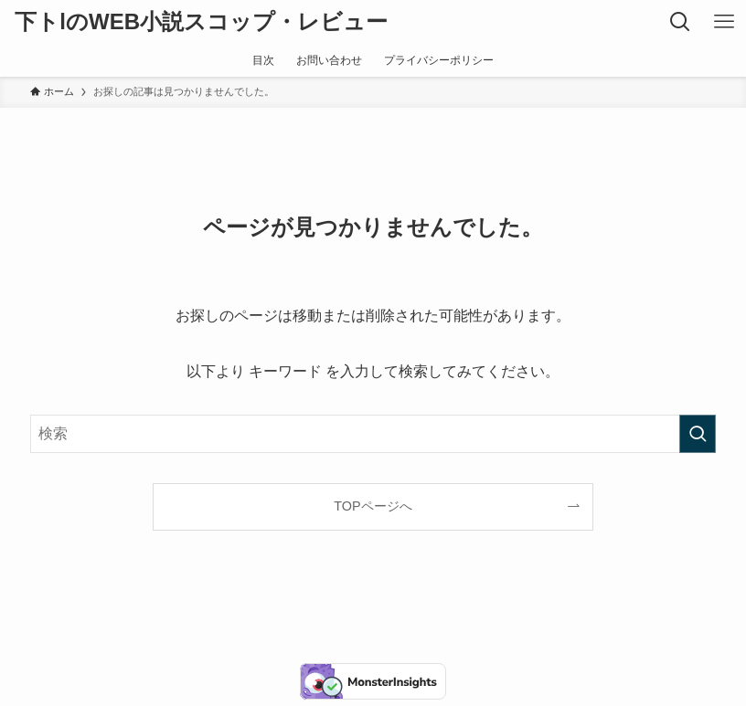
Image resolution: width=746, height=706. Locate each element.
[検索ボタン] (680, 22)
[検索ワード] (373, 434)
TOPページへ (372, 506)
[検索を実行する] (697, 434)
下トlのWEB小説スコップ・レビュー (201, 22)
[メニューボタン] (724, 22)
